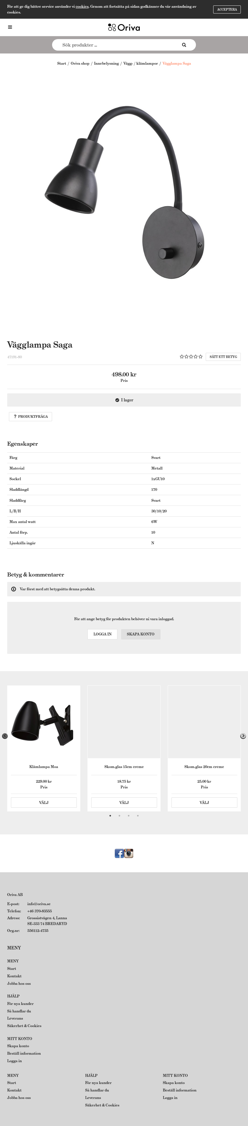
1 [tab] (110, 816)
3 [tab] (128, 816)
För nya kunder (20, 1003)
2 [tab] (119, 816)
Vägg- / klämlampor (140, 63)
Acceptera (227, 9)
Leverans (15, 1018)
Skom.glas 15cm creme (124, 766)
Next (243, 736)
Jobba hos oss (19, 983)
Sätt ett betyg (223, 357)
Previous (5, 736)
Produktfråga (30, 416)
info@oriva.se (39, 903)
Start (61, 63)
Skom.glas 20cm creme (204, 766)
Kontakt (14, 976)
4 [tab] (138, 816)
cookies (82, 6)
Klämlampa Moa (43, 766)
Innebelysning (106, 63)
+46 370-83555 (39, 911)
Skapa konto (140, 634)
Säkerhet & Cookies (24, 1025)
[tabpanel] (43, 748)
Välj (44, 802)
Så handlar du (19, 1011)
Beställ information (24, 1053)
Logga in (103, 634)
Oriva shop (80, 63)
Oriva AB (15, 894)
